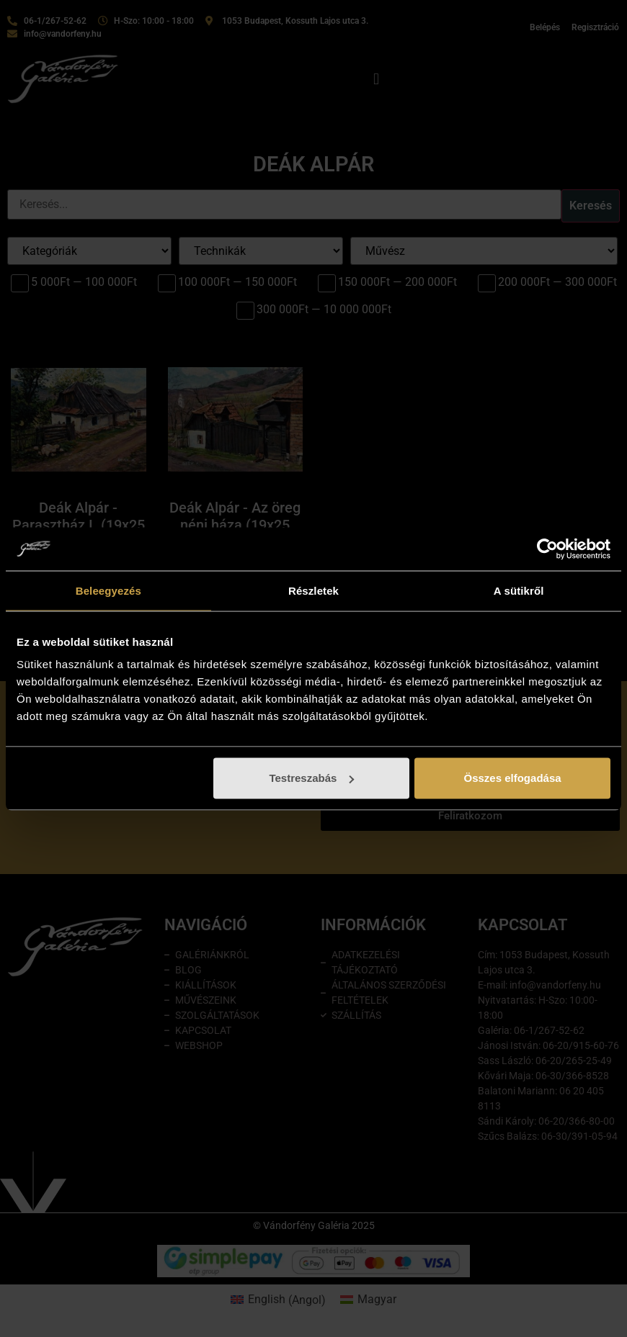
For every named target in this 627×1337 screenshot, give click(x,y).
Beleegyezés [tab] (108, 590)
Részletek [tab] (313, 590)
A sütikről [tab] (519, 590)
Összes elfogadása (512, 778)
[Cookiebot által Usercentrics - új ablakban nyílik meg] (547, 548)
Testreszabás (311, 778)
